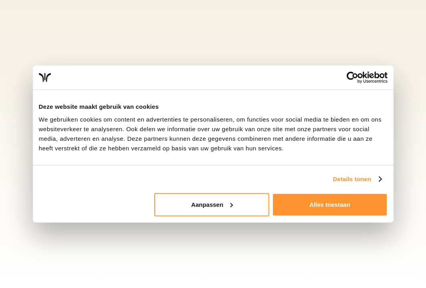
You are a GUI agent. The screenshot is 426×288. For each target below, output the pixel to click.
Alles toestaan (329, 204)
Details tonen (352, 179)
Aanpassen (212, 204)
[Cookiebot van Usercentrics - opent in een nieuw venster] (352, 78)
